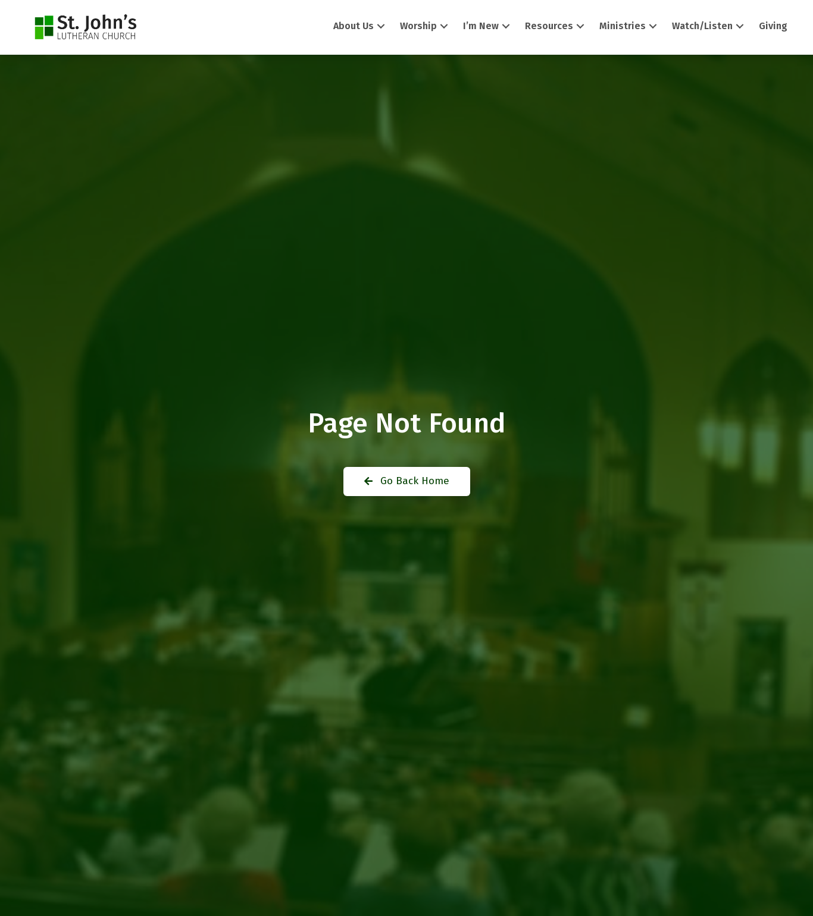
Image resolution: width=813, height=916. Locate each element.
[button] (381, 26)
